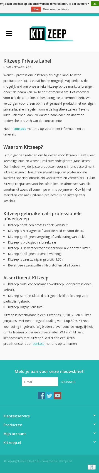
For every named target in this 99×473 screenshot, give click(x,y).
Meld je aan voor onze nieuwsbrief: (49, 371)
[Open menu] (9, 33)
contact (39, 343)
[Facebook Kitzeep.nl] (41, 395)
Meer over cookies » (56, 9)
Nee (36, 9)
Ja (94, 3)
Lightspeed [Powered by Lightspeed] (65, 461)
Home (7, 67)
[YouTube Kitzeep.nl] (57, 395)
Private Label (23, 67)
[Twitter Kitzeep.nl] (49, 395)
